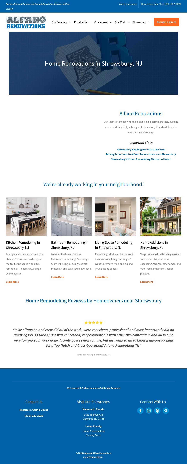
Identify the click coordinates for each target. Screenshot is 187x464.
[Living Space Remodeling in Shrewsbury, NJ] (115, 216)
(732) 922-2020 (173, 4)
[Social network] (157, 411)
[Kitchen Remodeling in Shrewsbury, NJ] (26, 216)
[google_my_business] (166, 411)
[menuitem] (61, 22)
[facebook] (140, 411)
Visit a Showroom (128, 4)
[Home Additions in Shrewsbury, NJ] (160, 216)
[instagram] (149, 411)
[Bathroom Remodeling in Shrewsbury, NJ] (71, 216)
